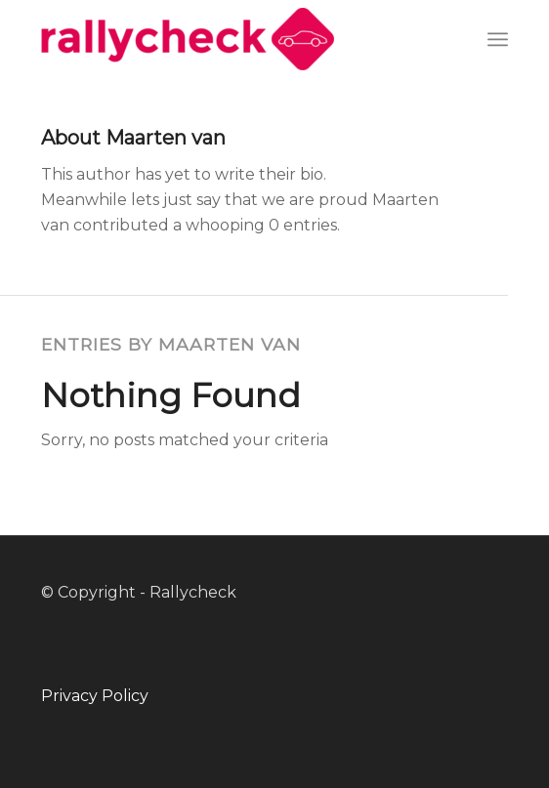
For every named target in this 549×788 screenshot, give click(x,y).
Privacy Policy (94, 695)
